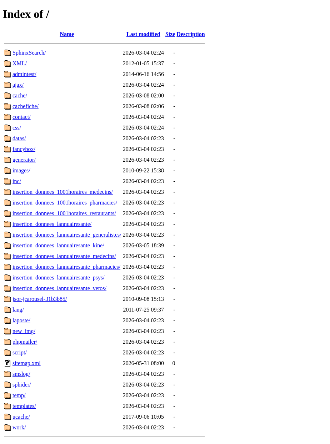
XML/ (19, 63)
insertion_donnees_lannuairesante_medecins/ (64, 256)
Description (190, 34)
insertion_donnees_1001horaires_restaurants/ (64, 213)
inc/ (16, 181)
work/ (19, 427)
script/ (19, 352)
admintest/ (24, 74)
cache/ (19, 95)
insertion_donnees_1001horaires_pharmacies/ (64, 203)
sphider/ (21, 385)
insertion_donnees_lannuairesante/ (51, 224)
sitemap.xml (26, 363)
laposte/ (21, 320)
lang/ (18, 310)
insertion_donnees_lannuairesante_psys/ (58, 277)
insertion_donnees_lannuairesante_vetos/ (59, 288)
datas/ (19, 138)
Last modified (143, 34)
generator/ (24, 160)
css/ (16, 128)
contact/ (21, 117)
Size (170, 34)
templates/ (24, 406)
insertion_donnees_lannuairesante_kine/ (58, 245)
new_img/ (23, 331)
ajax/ (18, 85)
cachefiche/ (25, 106)
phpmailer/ (24, 342)
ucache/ (21, 417)
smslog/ (21, 374)
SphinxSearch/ (29, 53)
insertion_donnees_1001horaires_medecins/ (62, 192)
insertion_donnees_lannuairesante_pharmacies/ (66, 267)
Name (67, 34)
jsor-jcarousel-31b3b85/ (39, 299)
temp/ (18, 395)
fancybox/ (23, 149)
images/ (21, 170)
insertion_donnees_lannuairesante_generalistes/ (66, 235)
